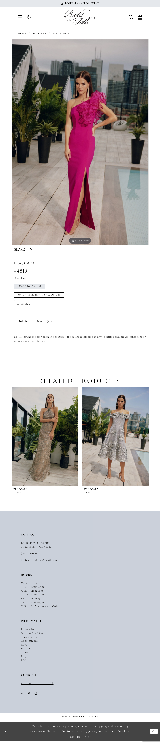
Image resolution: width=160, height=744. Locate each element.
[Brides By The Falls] (80, 17)
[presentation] (45, 439)
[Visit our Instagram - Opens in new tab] (36, 696)
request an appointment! (30, 343)
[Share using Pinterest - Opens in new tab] (31, 249)
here (88, 739)
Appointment (29, 643)
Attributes (23, 306)
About (25, 647)
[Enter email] (39, 686)
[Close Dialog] (5, 734)
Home (22, 33)
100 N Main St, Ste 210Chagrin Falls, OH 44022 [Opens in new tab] (36, 547)
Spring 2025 (60, 33)
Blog (24, 658)
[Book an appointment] (80, 3)
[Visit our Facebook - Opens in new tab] (22, 696)
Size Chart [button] (21, 278)
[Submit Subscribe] (55, 686)
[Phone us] (29, 17)
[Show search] (130, 17)
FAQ (23, 662)
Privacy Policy (29, 631)
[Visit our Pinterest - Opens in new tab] (29, 696)
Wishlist (26, 651)
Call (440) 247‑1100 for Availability (42, 297)
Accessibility (29, 639)
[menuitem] (20, 17)
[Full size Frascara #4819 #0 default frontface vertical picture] (80, 142)
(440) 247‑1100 (30, 555)
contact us (135, 339)
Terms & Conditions (33, 635)
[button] (20, 17)
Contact (26, 655)
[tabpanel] (80, 142)
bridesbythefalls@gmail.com (39, 562)
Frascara (39, 33)
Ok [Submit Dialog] (154, 734)
